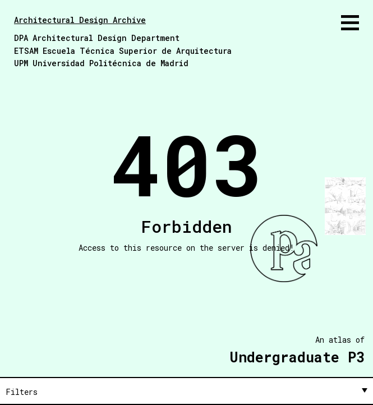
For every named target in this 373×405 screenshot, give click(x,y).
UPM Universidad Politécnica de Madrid (101, 63)
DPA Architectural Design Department (96, 38)
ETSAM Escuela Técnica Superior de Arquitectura (123, 50)
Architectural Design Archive (80, 20)
